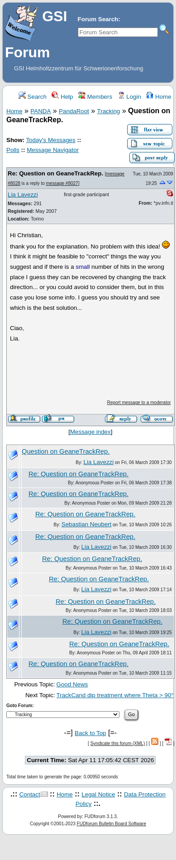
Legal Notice (98, 794)
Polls (12, 150)
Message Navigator (53, 150)
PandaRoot (74, 111)
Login (129, 96)
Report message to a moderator (139, 402)
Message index (90, 431)
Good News (72, 684)
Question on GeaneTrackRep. (65, 451)
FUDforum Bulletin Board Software (111, 823)
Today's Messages (50, 140)
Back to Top (90, 733)
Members (95, 96)
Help (62, 96)
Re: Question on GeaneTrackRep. (55, 173)
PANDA (40, 111)
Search (33, 96)
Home (158, 96)
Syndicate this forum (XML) (117, 743)
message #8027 (62, 183)
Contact (29, 794)
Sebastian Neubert (86, 524)
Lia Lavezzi (23, 194)
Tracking (108, 111)
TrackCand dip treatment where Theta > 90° (115, 695)
